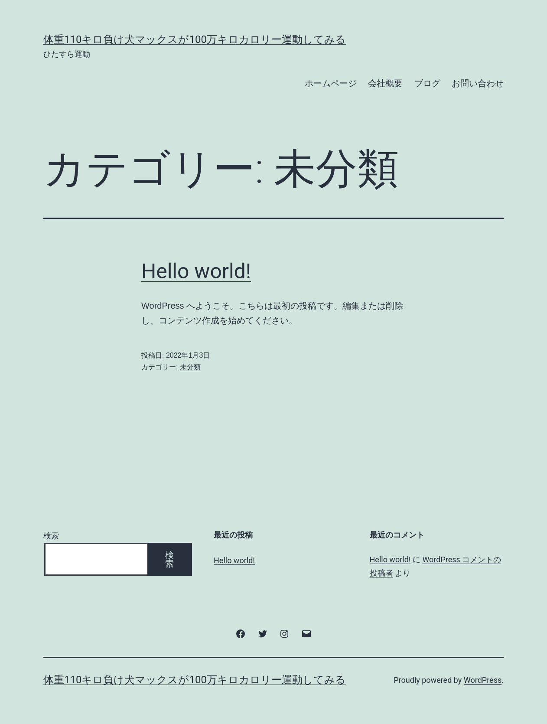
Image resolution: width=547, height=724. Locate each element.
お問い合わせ (478, 83)
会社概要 (385, 83)
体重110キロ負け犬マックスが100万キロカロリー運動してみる (194, 39)
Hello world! (196, 271)
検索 (51, 535)
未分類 (190, 367)
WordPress (482, 680)
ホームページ (331, 83)
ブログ (427, 83)
